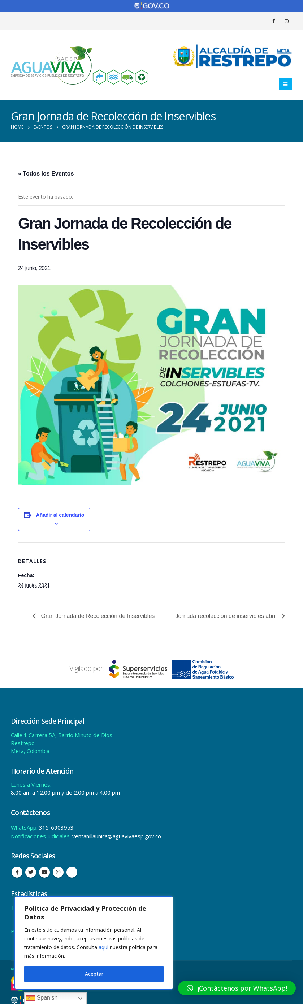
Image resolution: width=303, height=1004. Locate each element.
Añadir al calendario (60, 515)
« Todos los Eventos (46, 173)
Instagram (58, 872)
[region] (93, 943)
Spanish (41, 998)
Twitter (30, 872)
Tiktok (71, 872)
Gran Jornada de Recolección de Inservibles (97, 616)
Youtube (44, 872)
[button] (237, 988)
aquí (103, 947)
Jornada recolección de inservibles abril (226, 616)
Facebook (17, 872)
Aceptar (94, 973)
